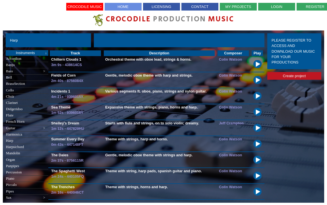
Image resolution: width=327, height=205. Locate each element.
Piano (10, 179)
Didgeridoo (14, 109)
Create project (294, 76)
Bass (25, 71)
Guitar (25, 128)
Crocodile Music (84, 7)
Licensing (161, 7)
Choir (10, 97)
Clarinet (12, 103)
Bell (9, 77)
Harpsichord (15, 147)
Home (122, 7)
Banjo (10, 65)
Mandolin (13, 153)
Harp (9, 141)
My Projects (238, 7)
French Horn (15, 122)
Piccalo (11, 185)
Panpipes (12, 166)
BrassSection (15, 84)
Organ (10, 160)
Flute (9, 115)
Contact (199, 7)
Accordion (13, 59)
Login (276, 7)
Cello (10, 90)
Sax (25, 197)
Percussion (14, 172)
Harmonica (14, 134)
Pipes (10, 191)
